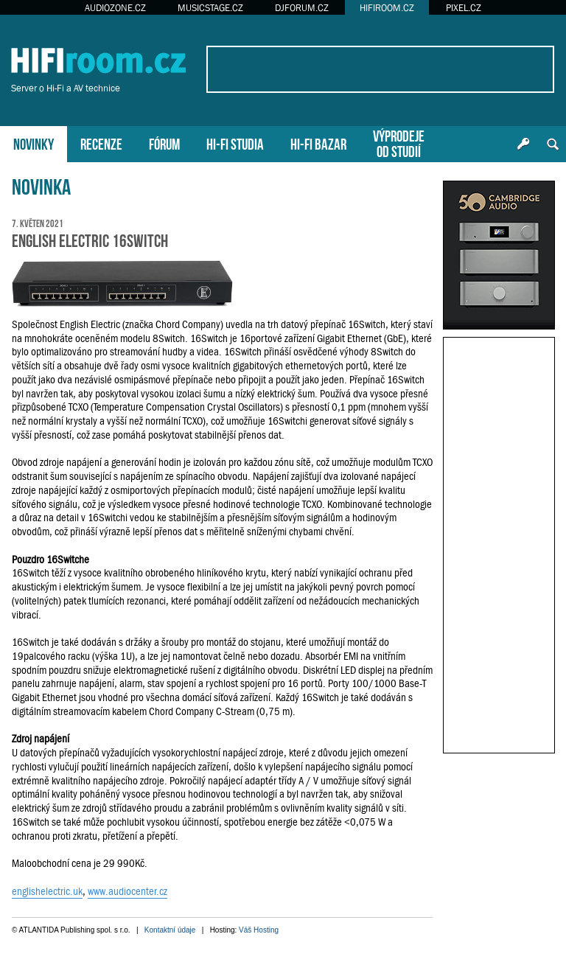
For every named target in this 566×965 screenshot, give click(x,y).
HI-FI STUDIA (235, 142)
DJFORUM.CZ (302, 7)
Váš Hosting (259, 930)
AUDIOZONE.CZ (115, 7)
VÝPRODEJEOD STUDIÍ (398, 142)
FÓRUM (164, 142)
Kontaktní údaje (170, 930)
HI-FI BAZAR (318, 142)
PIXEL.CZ (463, 7)
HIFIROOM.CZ (387, 7)
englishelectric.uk (47, 891)
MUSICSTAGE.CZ (210, 7)
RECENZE (101, 142)
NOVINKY (33, 142)
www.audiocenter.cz (127, 891)
